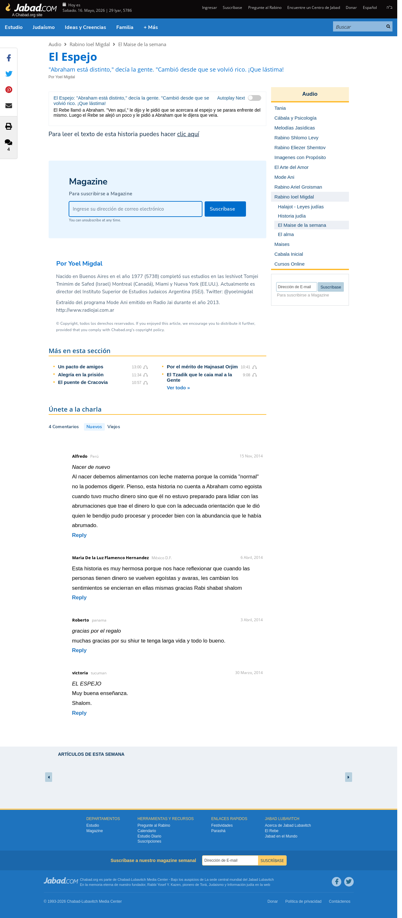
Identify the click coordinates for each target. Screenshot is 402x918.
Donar (351, 7)
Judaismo (216, 885)
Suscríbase (232, 7)
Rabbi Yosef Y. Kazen (164, 885)
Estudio (14, 27)
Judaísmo (44, 27)
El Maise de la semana (142, 44)
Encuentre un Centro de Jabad (313, 7)
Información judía (241, 885)
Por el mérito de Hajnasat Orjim (202, 366)
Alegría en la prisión (81, 374)
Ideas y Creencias (85, 27)
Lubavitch (138, 879)
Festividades (222, 825)
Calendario (147, 831)
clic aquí (188, 134)
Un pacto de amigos (81, 366)
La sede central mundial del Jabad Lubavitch (239, 879)
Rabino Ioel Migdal (90, 44)
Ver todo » (178, 387)
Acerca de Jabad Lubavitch (288, 825)
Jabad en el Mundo (281, 836)
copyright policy (150, 329)
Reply (79, 535)
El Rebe (272, 831)
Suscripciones (149, 841)
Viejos (113, 427)
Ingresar (209, 7)
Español (370, 7)
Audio (55, 44)
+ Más (151, 27)
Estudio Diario (149, 836)
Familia (124, 27)
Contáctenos (339, 901)
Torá (203, 885)
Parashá (218, 831)
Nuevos (94, 427)
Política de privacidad (303, 901)
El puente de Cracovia (83, 382)
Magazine (94, 831)
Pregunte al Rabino (265, 7)
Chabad (124, 879)
